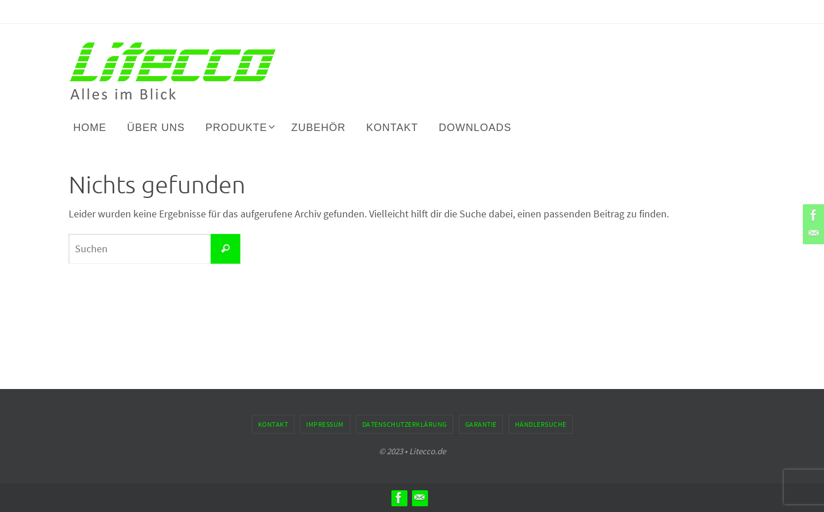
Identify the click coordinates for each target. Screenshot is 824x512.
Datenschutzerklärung (404, 424)
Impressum (325, 424)
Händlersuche (540, 424)
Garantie (481, 424)
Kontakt (273, 424)
